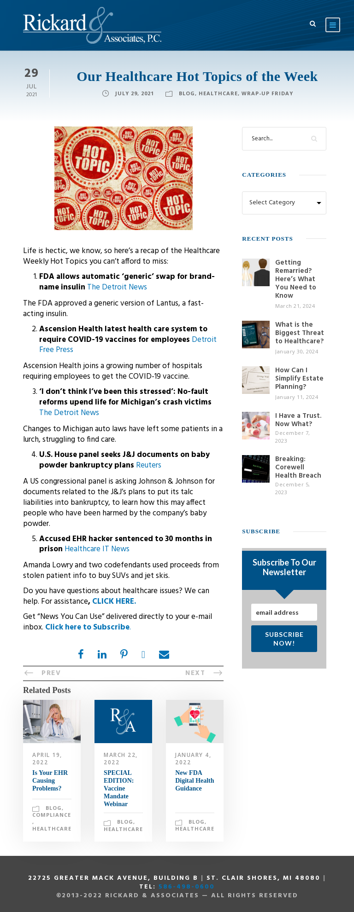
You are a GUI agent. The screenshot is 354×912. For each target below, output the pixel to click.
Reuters (148, 465)
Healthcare (218, 93)
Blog (187, 93)
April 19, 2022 (47, 758)
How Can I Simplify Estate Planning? (299, 379)
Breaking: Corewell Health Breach (298, 467)
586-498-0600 (187, 887)
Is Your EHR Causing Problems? (50, 780)
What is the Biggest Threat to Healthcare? (299, 333)
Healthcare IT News (97, 549)
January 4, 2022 (193, 758)
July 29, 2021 (134, 93)
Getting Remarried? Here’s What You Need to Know (295, 279)
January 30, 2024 (296, 351)
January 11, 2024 (296, 396)
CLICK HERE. (114, 601)
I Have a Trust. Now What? (298, 420)
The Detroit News (117, 287)
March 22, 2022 (121, 758)
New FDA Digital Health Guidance (194, 780)
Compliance (51, 814)
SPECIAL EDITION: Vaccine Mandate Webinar (119, 788)
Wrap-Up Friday (267, 93)
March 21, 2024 (295, 305)
